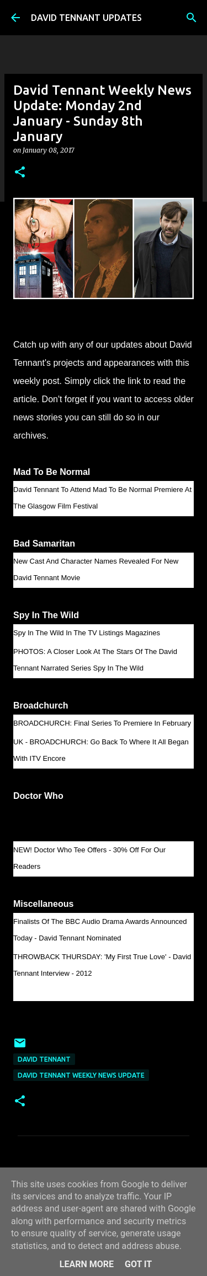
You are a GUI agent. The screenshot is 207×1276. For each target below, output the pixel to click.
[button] (19, 172)
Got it (138, 1264)
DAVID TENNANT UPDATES (86, 18)
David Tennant (44, 1059)
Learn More (87, 1264)
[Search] (191, 17)
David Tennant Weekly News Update (81, 1075)
